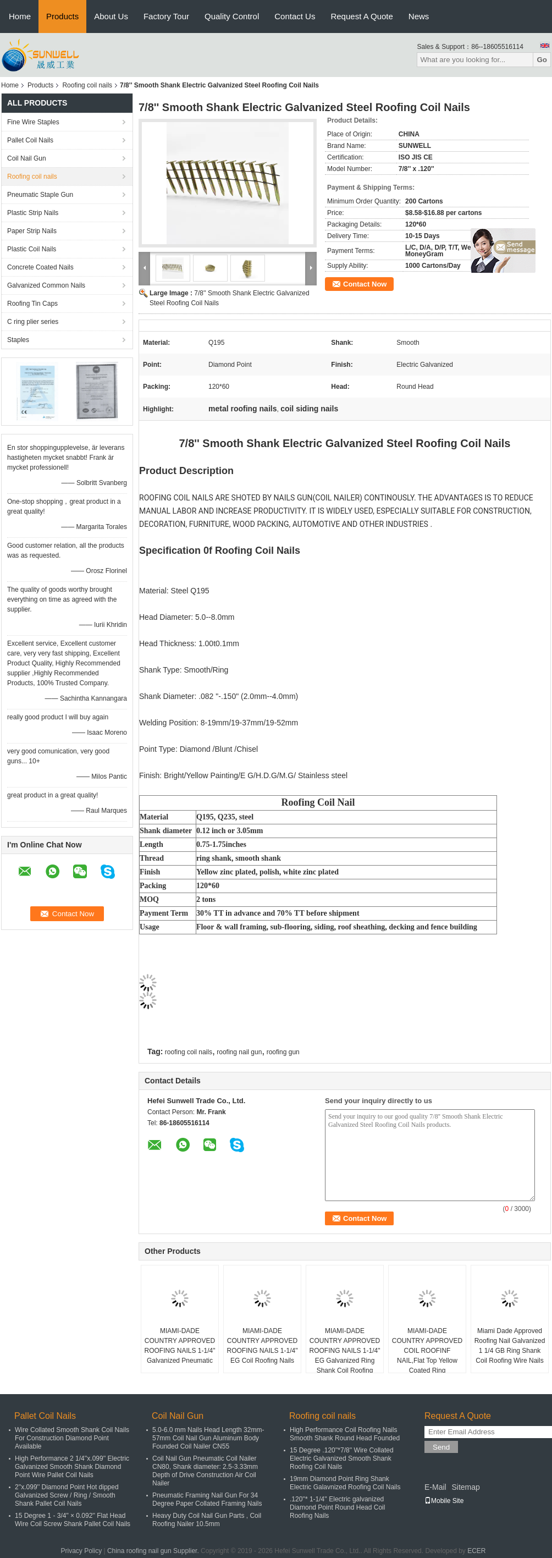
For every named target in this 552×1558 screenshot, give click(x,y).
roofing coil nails (188, 1052)
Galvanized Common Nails (46, 285)
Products (62, 16)
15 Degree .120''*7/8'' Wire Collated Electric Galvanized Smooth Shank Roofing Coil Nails (342, 1458)
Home (20, 16)
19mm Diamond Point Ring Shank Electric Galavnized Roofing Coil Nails (345, 1483)
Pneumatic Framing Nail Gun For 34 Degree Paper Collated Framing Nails (207, 1499)
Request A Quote (361, 16)
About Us (111, 16)
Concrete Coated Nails (40, 267)
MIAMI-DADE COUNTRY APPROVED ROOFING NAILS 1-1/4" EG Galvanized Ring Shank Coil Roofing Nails (345, 1355)
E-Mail (435, 1487)
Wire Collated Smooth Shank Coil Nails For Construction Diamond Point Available (72, 1438)
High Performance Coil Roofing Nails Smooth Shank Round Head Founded (345, 1434)
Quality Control (232, 16)
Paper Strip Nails (32, 231)
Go (542, 60)
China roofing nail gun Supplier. (154, 1551)
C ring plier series (32, 322)
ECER (476, 1551)
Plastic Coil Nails (31, 249)
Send (441, 1447)
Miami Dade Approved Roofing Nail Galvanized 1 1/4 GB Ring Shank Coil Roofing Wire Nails (509, 1345)
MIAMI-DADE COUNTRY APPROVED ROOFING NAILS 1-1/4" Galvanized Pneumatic (180, 1345)
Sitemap (465, 1487)
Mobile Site (443, 1501)
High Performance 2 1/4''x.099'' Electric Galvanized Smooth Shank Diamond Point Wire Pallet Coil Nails (72, 1467)
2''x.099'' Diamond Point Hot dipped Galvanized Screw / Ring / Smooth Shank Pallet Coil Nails (67, 1495)
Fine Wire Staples (33, 122)
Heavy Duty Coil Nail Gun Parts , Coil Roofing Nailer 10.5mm (206, 1520)
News (419, 16)
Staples (18, 340)
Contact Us (294, 16)
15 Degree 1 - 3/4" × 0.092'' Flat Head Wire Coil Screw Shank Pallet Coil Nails (72, 1520)
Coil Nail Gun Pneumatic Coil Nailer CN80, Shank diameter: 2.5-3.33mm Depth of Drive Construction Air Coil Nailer (205, 1471)
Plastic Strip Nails (32, 213)
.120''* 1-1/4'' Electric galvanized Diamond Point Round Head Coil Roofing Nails (337, 1507)
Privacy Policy (81, 1551)
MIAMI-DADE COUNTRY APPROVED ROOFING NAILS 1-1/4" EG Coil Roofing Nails (262, 1345)
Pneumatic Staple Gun (40, 195)
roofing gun (283, 1052)
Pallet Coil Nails (30, 140)
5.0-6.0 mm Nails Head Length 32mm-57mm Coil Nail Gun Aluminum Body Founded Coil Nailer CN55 (208, 1438)
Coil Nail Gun (26, 158)
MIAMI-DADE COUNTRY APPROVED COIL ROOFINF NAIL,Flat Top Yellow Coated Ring (427, 1350)
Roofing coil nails (87, 85)
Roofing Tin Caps (32, 303)
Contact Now (365, 284)
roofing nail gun (239, 1052)
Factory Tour (166, 16)
